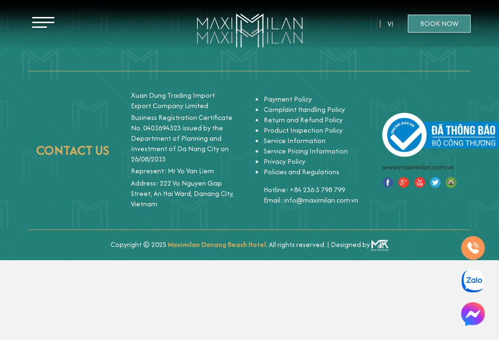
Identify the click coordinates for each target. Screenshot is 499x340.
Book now (439, 23)
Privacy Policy (284, 161)
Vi (390, 23)
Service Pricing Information (306, 151)
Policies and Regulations (301, 172)
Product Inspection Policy (303, 130)
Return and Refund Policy (303, 120)
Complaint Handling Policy (304, 109)
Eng (366, 23)
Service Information (295, 140)
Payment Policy (288, 99)
